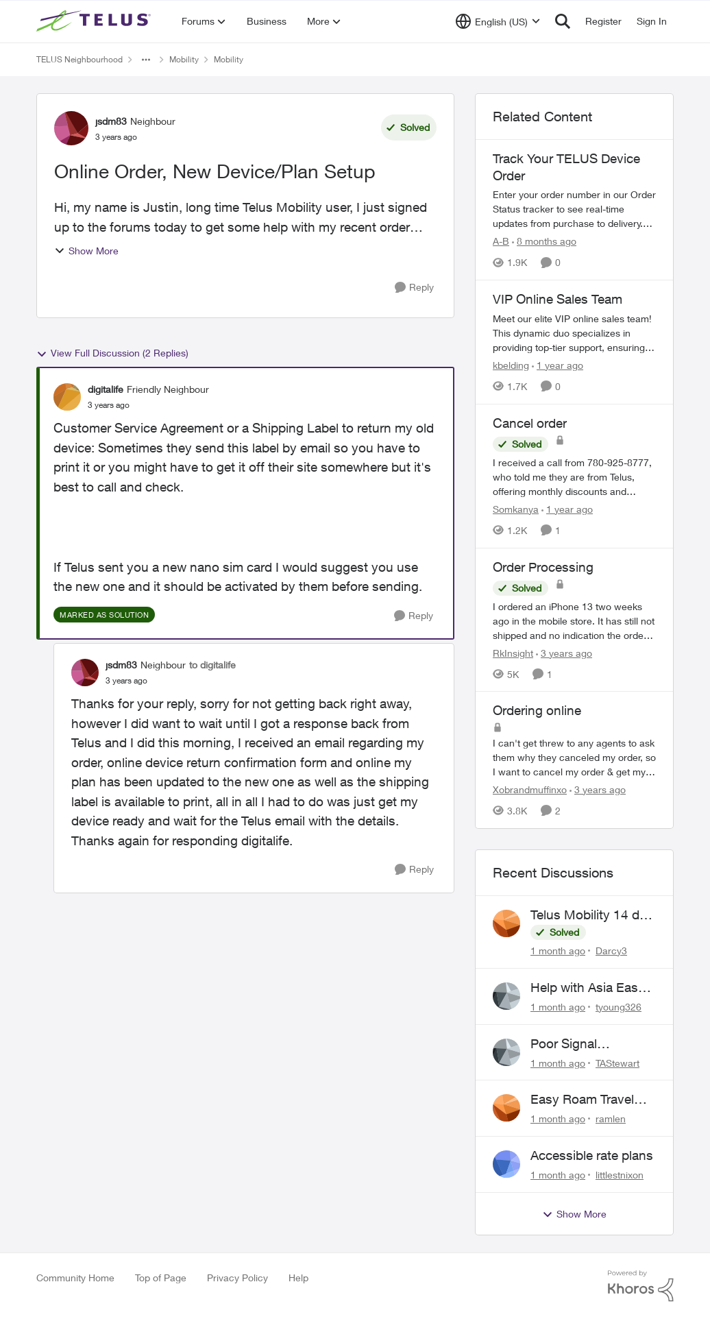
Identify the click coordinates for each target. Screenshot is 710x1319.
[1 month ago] (557, 950)
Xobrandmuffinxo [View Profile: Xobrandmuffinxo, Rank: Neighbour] (530, 789)
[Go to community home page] (95, 21)
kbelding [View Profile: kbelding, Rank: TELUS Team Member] (511, 365)
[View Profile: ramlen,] (506, 1108)
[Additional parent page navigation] (146, 59)
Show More (86, 250)
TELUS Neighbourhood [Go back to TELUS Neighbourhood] (79, 59)
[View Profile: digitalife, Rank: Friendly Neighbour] (67, 397)
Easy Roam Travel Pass (582, 1099)
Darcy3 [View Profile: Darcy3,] (611, 950)
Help (298, 1277)
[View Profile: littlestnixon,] (506, 1164)
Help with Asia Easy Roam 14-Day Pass (587, 988)
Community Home (75, 1277)
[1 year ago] (557, 365)
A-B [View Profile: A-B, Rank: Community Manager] (501, 241)
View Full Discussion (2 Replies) (112, 353)
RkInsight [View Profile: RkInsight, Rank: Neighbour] (513, 652)
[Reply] (414, 287)
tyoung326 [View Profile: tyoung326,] (618, 1007)
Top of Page (160, 1277)
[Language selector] (498, 21)
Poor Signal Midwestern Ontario (587, 1044)
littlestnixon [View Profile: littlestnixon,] (620, 1175)
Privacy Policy (237, 1277)
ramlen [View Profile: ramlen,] (611, 1118)
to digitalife (212, 664)
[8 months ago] (544, 241)
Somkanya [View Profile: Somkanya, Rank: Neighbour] (516, 509)
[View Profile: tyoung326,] (506, 996)
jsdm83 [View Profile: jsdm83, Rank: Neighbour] (111, 121)
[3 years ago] (564, 652)
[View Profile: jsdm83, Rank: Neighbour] (71, 128)
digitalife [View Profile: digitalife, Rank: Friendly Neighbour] (105, 389)
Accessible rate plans (591, 1155)
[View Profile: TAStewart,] (506, 1052)
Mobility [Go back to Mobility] (184, 59)
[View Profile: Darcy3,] (506, 923)
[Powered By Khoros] (641, 1286)
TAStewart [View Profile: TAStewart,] (617, 1062)
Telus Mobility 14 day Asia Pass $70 (591, 915)
